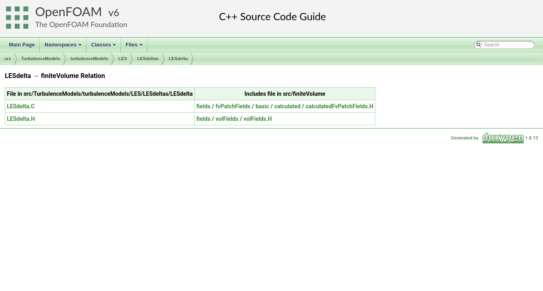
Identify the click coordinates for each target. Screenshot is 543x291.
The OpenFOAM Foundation (81, 24)
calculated (287, 106)
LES (122, 58)
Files (135, 47)
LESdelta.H (21, 119)
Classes (104, 47)
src (7, 58)
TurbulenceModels (40, 58)
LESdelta (178, 58)
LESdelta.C (21, 106)
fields (203, 106)
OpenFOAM (68, 11)
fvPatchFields (233, 106)
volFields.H (258, 119)
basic (262, 106)
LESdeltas (147, 58)
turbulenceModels (89, 58)
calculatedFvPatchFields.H (340, 106)
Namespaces (63, 47)
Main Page (22, 45)
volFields (227, 119)
